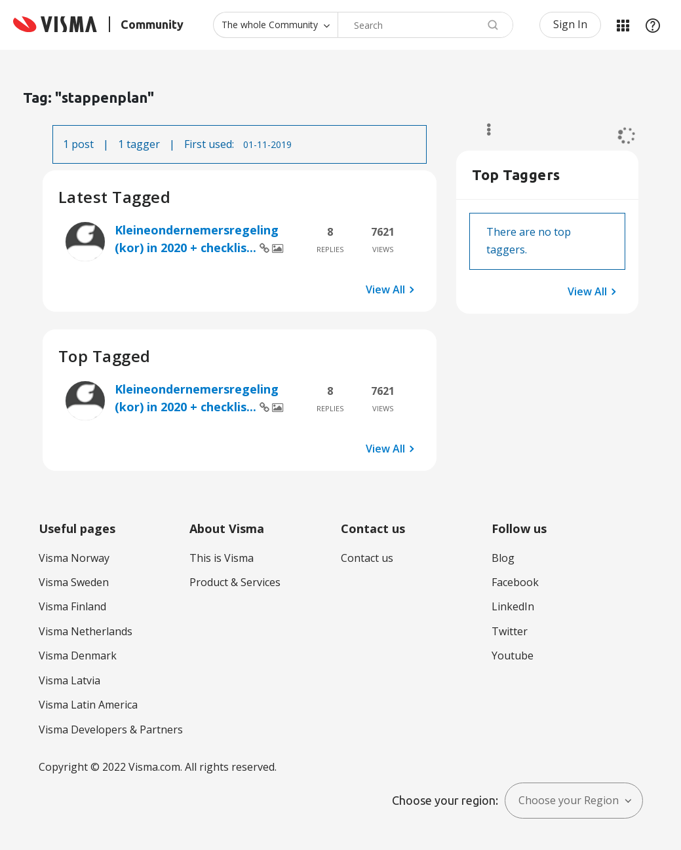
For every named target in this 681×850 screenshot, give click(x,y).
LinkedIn (513, 606)
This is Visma (221, 558)
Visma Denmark (78, 655)
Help (653, 25)
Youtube (513, 655)
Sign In (570, 24)
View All (385, 289)
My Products (623, 25)
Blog (503, 558)
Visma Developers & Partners (111, 729)
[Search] (425, 25)
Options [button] (482, 129)
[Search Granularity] (275, 25)
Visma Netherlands (85, 631)
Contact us (367, 558)
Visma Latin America (88, 704)
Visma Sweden (74, 582)
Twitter (510, 631)
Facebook (515, 582)
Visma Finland (72, 606)
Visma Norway (74, 558)
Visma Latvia (69, 680)
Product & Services (235, 582)
